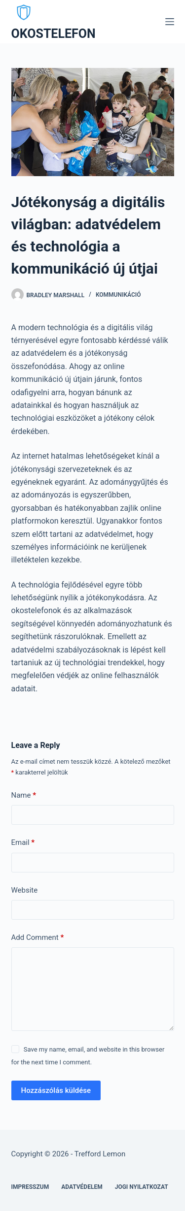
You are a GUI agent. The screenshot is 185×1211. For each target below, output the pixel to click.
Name (24, 795)
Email (23, 843)
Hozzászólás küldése (56, 1090)
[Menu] (169, 21)
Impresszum (30, 1186)
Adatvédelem (82, 1186)
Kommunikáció (118, 294)
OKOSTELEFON (53, 34)
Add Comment (37, 938)
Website (24, 890)
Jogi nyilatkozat (141, 1186)
